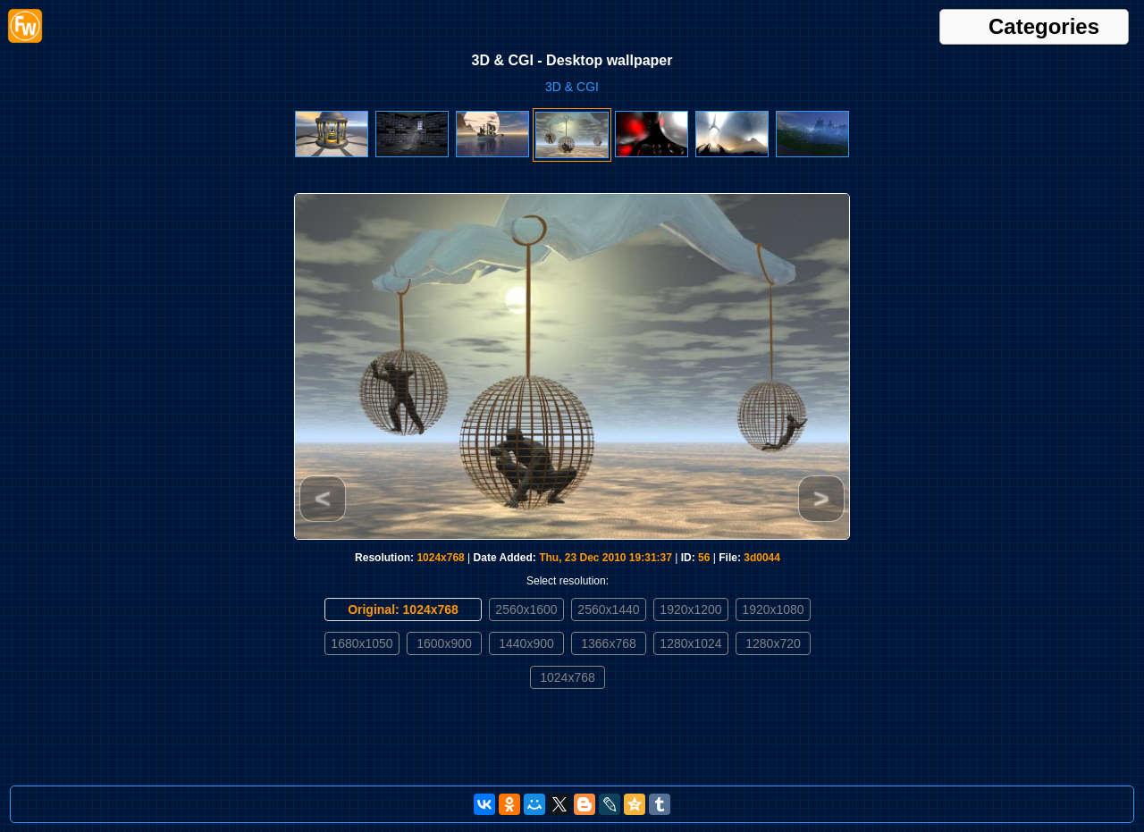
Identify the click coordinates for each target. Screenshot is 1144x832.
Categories (1043, 27)
